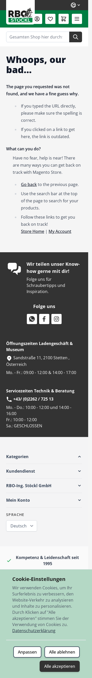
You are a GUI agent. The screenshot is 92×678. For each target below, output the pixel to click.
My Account (60, 231)
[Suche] (75, 37)
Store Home (32, 231)
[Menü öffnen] (77, 19)
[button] (44, 456)
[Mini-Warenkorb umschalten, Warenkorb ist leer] (64, 19)
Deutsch (18, 526)
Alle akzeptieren (59, 666)
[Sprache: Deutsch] (75, 5)
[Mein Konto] (37, 19)
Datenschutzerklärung (33, 630)
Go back (29, 184)
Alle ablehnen (62, 652)
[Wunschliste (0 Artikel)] (50, 19)
